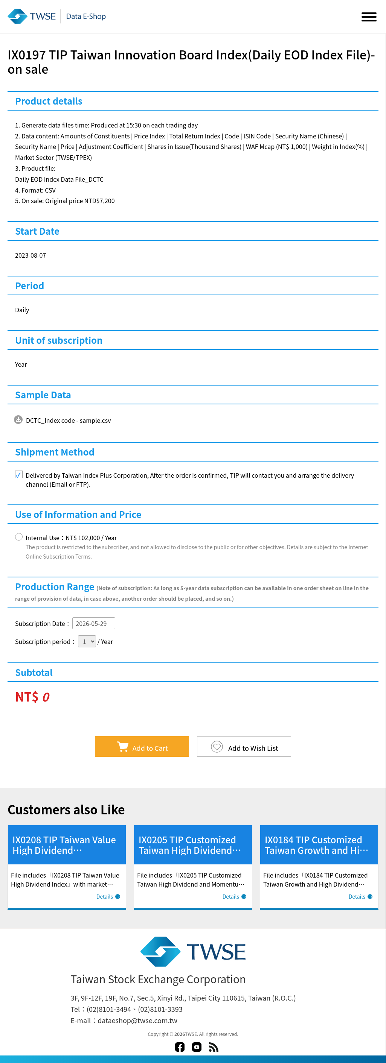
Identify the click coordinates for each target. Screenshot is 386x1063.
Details (104, 896)
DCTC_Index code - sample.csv (68, 420)
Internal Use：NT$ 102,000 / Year (197, 546)
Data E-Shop (58, 16)
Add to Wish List (252, 748)
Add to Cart (150, 748)
